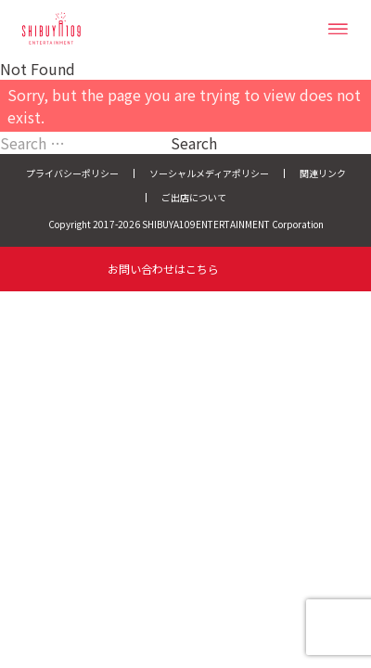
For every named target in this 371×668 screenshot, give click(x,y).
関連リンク (323, 173)
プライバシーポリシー (72, 173)
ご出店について (193, 197)
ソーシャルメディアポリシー (209, 173)
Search (194, 143)
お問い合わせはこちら (163, 268)
